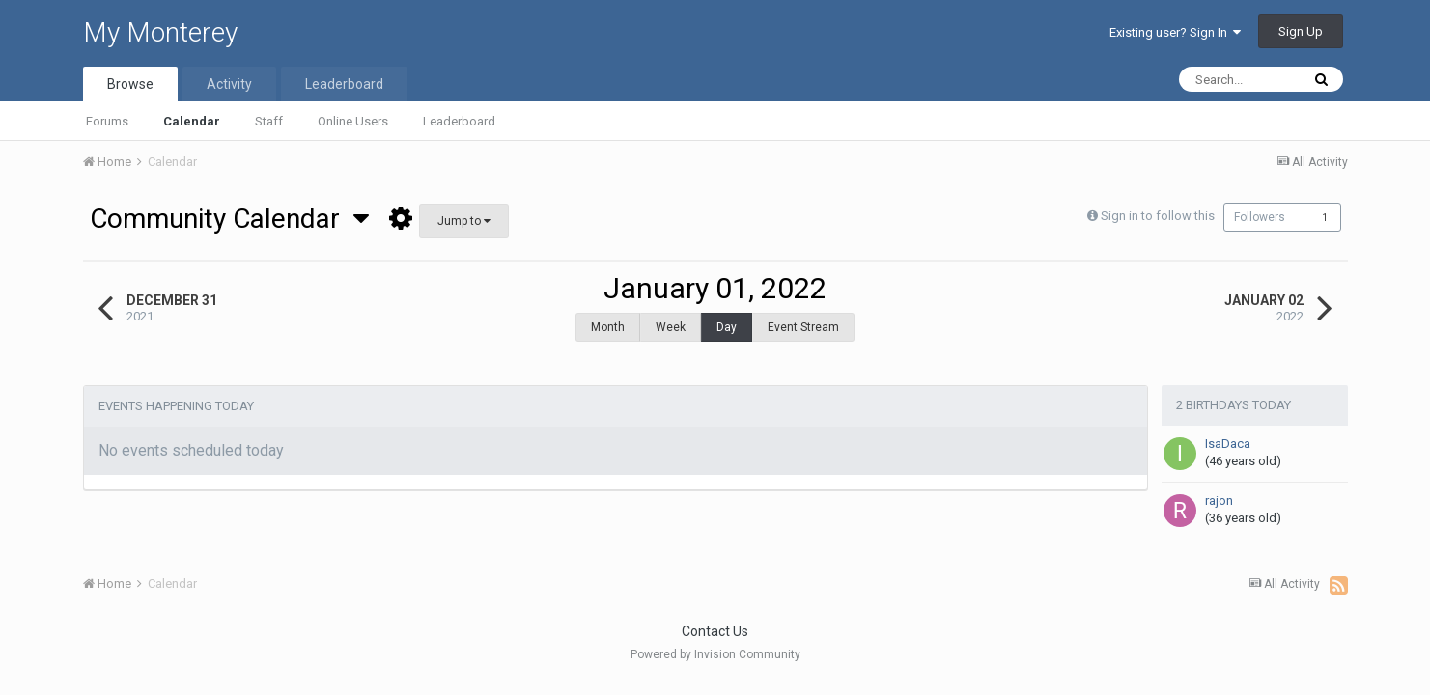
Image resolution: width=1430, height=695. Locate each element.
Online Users (353, 121)
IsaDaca (1227, 434)
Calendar (191, 121)
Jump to (464, 221)
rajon (1219, 491)
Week (671, 327)
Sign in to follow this (1153, 215)
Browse (130, 84)
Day (726, 327)
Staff (269, 121)
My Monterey (160, 32)
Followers (1259, 217)
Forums (107, 121)
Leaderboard (459, 121)
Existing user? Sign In (1175, 32)
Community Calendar (229, 219)
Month (608, 327)
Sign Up (1300, 31)
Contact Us (715, 626)
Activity (229, 84)
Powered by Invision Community (715, 649)
